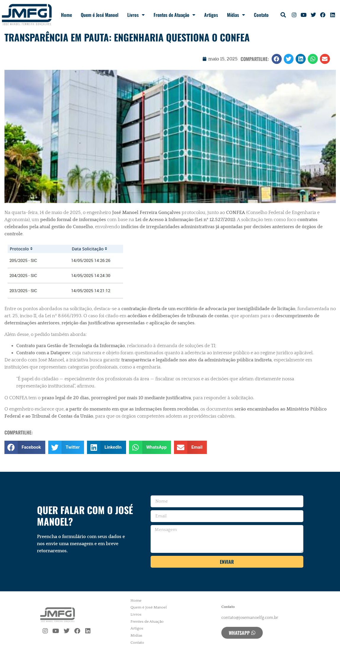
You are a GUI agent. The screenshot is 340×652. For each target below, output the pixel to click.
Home (66, 14)
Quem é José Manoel (99, 14)
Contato (261, 14)
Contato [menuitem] (137, 642)
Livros (136, 15)
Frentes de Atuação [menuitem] (147, 621)
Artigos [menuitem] (136, 628)
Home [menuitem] (135, 600)
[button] (283, 15)
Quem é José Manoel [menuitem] (148, 607)
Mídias (236, 15)
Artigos (211, 14)
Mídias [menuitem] (136, 635)
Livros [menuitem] (135, 614)
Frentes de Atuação (174, 15)
